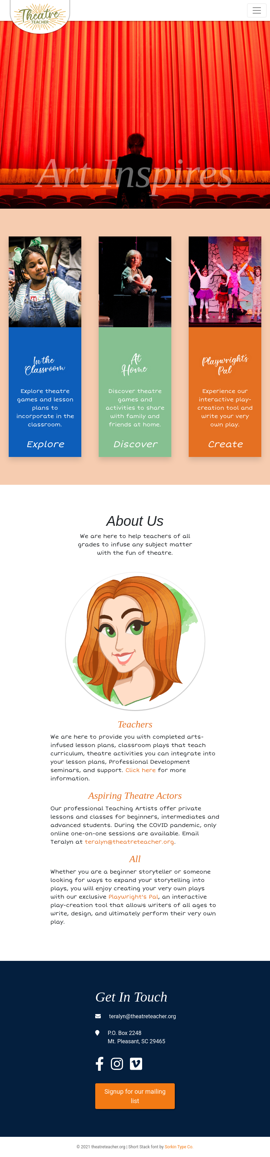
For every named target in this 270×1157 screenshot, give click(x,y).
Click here (140, 770)
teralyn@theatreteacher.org (129, 841)
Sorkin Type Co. (179, 1146)
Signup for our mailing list (134, 1096)
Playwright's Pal (133, 896)
